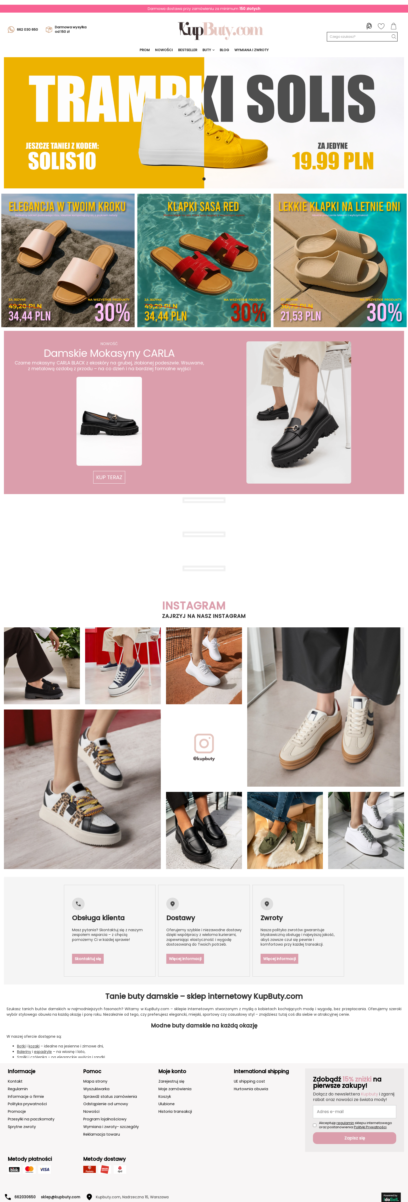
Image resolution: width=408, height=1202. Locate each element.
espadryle (43, 1042)
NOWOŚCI (164, 49)
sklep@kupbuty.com (60, 1187)
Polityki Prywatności (370, 1117)
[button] (109, 477)
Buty (206, 49)
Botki (21, 1036)
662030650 (25, 1187)
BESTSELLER (187, 49)
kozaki (34, 1036)
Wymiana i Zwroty (251, 49)
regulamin (345, 1113)
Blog (224, 49)
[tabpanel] (204, 122)
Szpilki (22, 1047)
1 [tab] (204, 179)
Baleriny (24, 1042)
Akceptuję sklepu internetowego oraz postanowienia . (355, 1115)
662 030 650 (23, 30)
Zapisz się (354, 1129)
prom (145, 49)
